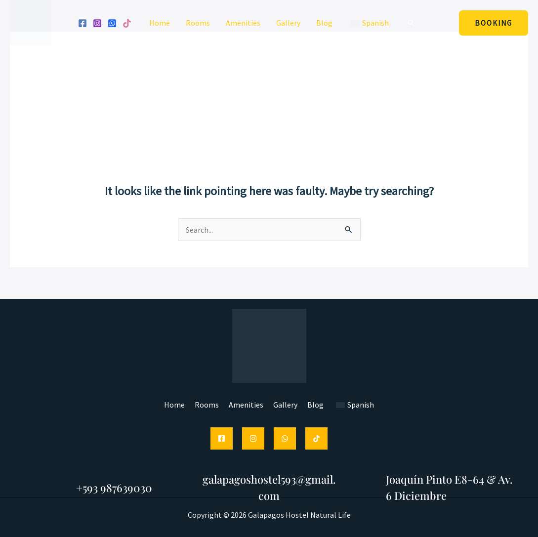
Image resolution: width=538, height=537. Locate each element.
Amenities (243, 23)
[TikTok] (316, 438)
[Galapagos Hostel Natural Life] (30, 22)
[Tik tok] (127, 23)
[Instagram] (97, 23)
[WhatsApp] (112, 23)
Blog (324, 23)
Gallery (288, 23)
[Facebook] (82, 23)
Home (159, 23)
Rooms (198, 23)
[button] (411, 22)
